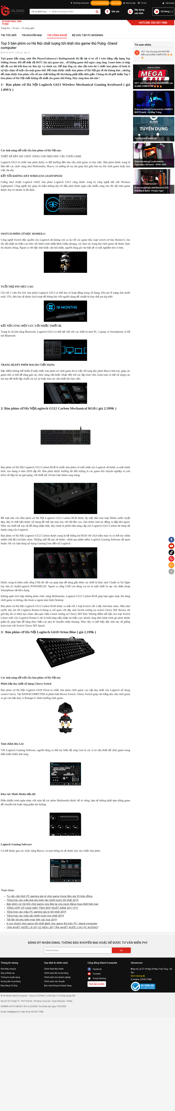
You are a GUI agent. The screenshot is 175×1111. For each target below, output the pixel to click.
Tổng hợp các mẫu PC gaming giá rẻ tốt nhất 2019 (36, 911)
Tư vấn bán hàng (100, 3)
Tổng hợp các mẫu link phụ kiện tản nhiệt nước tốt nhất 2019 (42, 900)
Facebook (95, 969)
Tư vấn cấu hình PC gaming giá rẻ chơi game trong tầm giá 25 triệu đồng (49, 896)
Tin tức (142, 3)
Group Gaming (97, 978)
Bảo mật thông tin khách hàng (57, 985)
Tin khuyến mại (32, 35)
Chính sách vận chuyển (54, 981)
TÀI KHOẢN (168, 3)
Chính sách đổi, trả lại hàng (56, 973)
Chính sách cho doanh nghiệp (57, 977)
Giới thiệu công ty (8, 969)
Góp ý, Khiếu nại (8, 973)
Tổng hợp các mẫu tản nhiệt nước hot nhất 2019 (35, 915)
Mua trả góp (129, 3)
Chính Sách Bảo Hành (54, 969)
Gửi (121, 950)
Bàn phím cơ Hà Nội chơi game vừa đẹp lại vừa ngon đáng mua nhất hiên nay (52, 904)
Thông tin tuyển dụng (10, 977)
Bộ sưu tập (116, 3)
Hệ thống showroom (80, 3)
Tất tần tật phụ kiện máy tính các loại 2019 (32, 919)
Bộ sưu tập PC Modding (87, 35)
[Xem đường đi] (138, 976)
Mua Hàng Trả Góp (9, 985)
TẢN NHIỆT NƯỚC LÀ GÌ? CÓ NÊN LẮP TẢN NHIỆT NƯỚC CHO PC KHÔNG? (52, 927)
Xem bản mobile (96, 984)
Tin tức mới (8, 35)
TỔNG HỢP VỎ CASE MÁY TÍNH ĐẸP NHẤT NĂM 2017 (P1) (42, 908)
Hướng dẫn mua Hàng (11, 981)
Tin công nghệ (57, 35)
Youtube (94, 973)
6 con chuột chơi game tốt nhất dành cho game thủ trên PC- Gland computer (52, 923)
